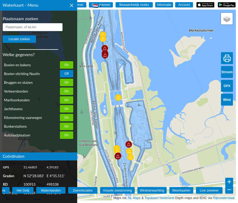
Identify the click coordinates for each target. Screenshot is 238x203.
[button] (128, 144)
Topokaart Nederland (159, 198)
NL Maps (134, 198)
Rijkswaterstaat (224, 198)
